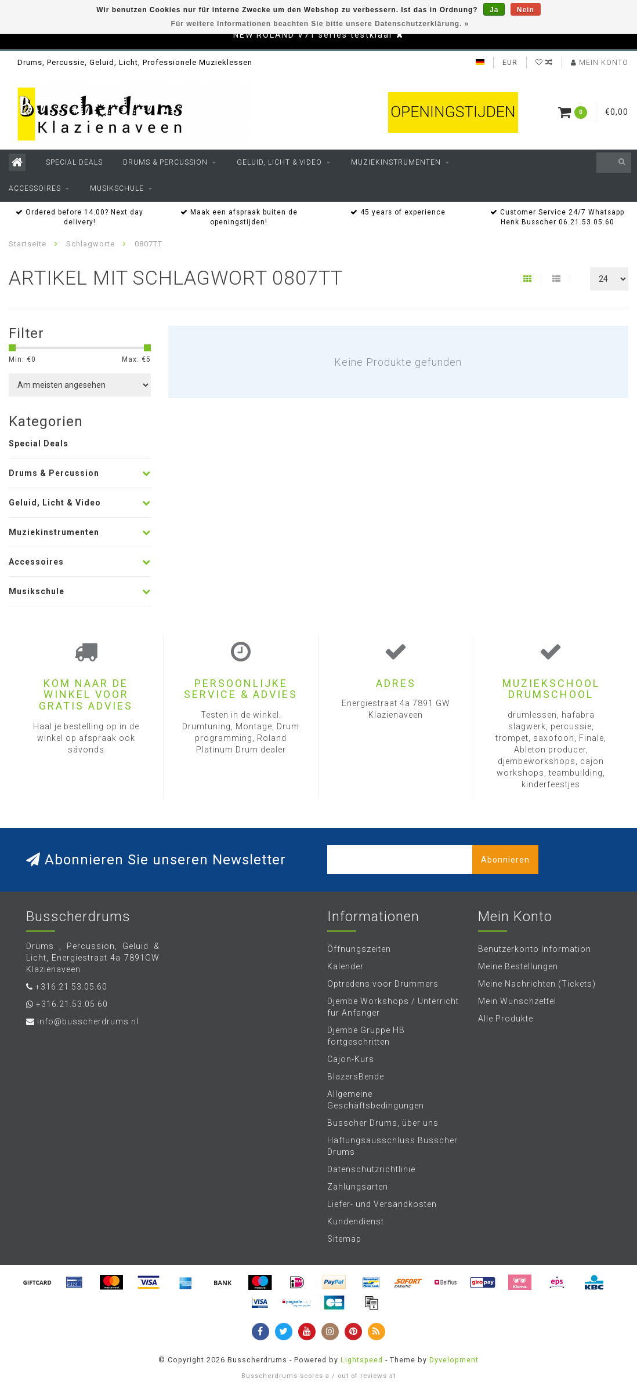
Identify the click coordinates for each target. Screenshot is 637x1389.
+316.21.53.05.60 (71, 986)
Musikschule (117, 188)
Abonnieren (505, 859)
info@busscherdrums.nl (88, 1021)
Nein (525, 10)
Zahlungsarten (357, 1186)
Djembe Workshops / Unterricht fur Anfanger (393, 1007)
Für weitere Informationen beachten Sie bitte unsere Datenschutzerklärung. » (320, 24)
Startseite (27, 243)
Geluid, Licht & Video (279, 162)
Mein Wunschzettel (517, 1001)
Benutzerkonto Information (534, 949)
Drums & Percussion (165, 162)
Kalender (345, 966)
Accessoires (35, 188)
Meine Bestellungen (518, 966)
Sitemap (344, 1238)
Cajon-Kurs (350, 1059)
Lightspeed (362, 1359)
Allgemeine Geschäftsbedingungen (375, 1099)
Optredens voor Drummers (383, 983)
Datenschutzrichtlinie (371, 1169)
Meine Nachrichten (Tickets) (537, 983)
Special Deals (74, 162)
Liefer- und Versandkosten (382, 1204)
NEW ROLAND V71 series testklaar (313, 34)
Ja (494, 10)
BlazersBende (355, 1076)
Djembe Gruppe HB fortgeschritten (366, 1036)
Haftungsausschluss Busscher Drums (392, 1146)
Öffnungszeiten (359, 949)
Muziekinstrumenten (396, 162)
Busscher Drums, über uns (383, 1123)
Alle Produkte (505, 1018)
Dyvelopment (454, 1359)
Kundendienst (355, 1221)
